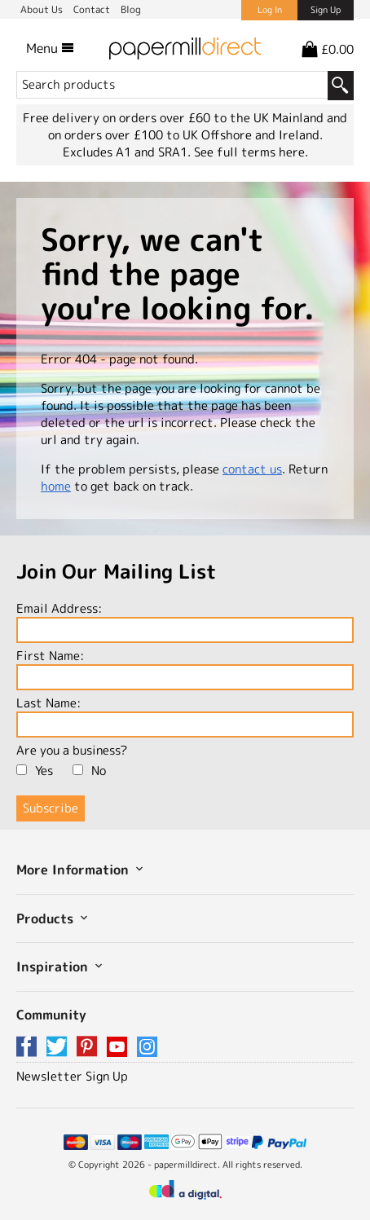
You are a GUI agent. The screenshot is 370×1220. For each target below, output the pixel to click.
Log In (270, 9)
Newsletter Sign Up (72, 1076)
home (56, 486)
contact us (252, 469)
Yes (34, 770)
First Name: (185, 668)
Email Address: (185, 621)
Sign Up (326, 9)
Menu (50, 48)
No (89, 770)
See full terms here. (251, 152)
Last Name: (185, 716)
